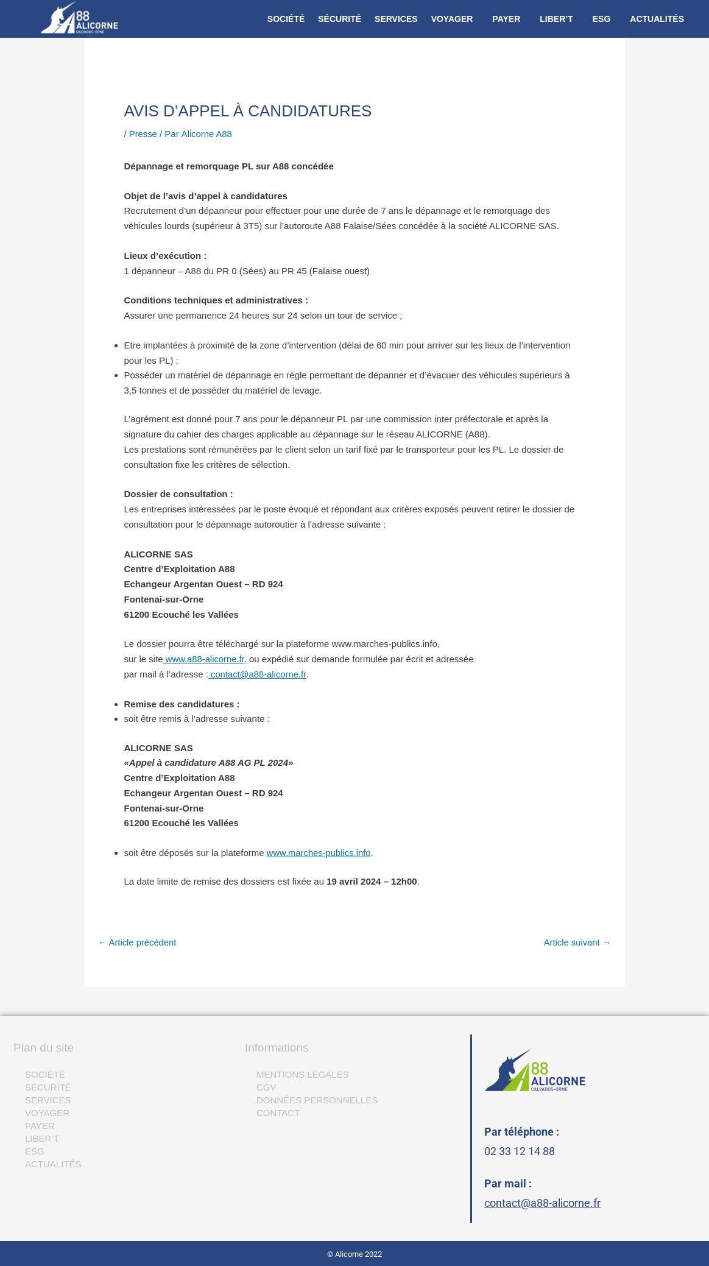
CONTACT (278, 1113)
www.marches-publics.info (319, 852)
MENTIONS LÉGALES (302, 1074)
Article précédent (138, 942)
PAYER (506, 19)
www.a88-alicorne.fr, (205, 659)
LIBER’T (556, 19)
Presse (143, 134)
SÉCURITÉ (339, 19)
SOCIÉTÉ (286, 19)
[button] (455, 18)
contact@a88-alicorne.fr (542, 1203)
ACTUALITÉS (657, 19)
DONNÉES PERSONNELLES (317, 1100)
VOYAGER (452, 19)
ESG (602, 19)
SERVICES (396, 19)
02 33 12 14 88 (519, 1151)
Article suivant (577, 942)
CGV (266, 1087)
